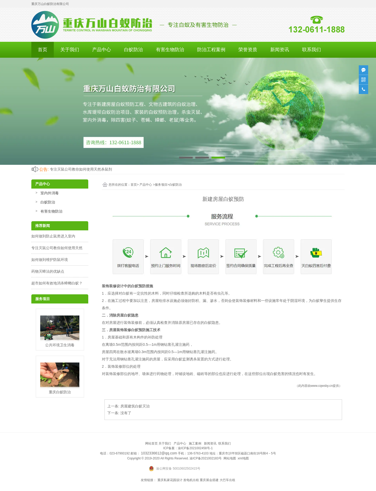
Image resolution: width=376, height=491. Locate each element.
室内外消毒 (49, 193)
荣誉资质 (247, 49)
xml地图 (243, 458)
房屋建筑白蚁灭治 (135, 406)
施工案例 (195, 443)
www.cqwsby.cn (322, 386)
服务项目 (161, 184)
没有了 (125, 413)
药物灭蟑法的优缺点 (47, 271)
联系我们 (311, 49)
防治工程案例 (211, 49)
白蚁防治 (133, 49)
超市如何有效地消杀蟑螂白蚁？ (57, 283)
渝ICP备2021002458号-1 (195, 448)
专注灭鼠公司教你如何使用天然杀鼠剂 (81, 169)
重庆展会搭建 (209, 480)
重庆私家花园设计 (170, 480)
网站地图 (230, 458)
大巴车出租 (227, 480)
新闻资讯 (279, 49)
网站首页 (151, 443)
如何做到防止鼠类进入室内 (53, 236)
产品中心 (101, 49)
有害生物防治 (170, 49)
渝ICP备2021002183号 (206, 458)
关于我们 (69, 49)
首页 (42, 49)
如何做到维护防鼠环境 (49, 260)
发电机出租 (191, 480)
